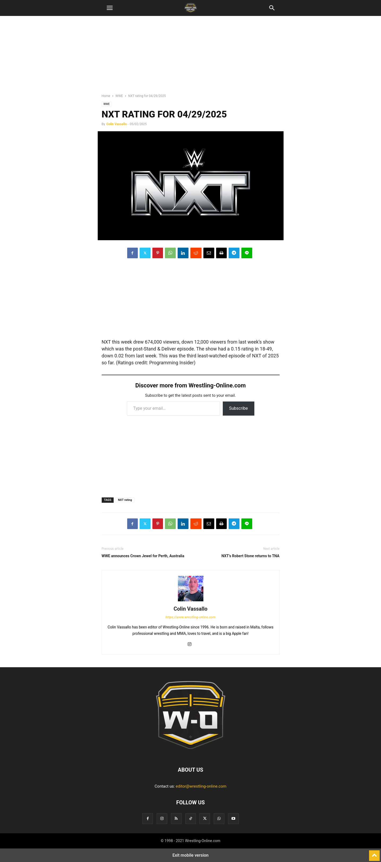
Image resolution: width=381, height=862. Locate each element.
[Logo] (190, 753)
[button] (110, 8)
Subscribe (238, 408)
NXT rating (125, 500)
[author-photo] (190, 601)
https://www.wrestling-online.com (190, 617)
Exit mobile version (190, 855)
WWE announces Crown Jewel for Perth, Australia (143, 556)
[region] (190, 57)
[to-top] (374, 853)
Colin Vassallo (116, 124)
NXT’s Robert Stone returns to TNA (250, 556)
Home (106, 96)
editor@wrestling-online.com (201, 786)
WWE (119, 96)
